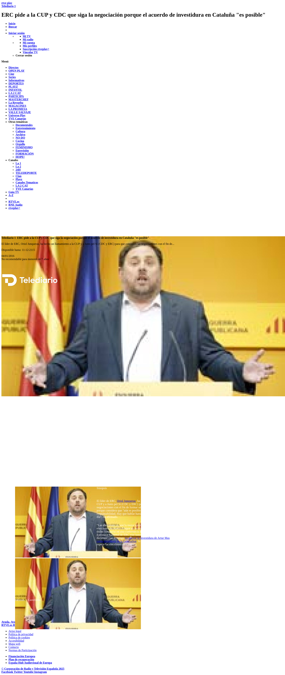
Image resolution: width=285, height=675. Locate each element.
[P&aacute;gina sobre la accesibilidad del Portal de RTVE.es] (16, 640)
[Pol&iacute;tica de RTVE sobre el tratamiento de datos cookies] (19, 637)
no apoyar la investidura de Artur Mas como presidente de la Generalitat (133, 539)
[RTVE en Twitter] (18, 671)
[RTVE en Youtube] (28, 671)
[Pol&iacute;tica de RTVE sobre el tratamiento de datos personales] (21, 634)
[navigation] (142, 138)
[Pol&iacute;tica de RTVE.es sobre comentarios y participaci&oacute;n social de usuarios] (23, 650)
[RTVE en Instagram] (40, 671)
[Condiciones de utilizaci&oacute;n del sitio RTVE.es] (15, 631)
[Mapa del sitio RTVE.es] (14, 643)
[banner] (142, 9)
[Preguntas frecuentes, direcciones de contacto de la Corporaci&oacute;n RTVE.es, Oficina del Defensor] (14, 647)
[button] (142, 61)
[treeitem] (14, 67)
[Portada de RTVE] (7, 625)
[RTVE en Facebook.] (7, 671)
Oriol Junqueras (126, 500)
